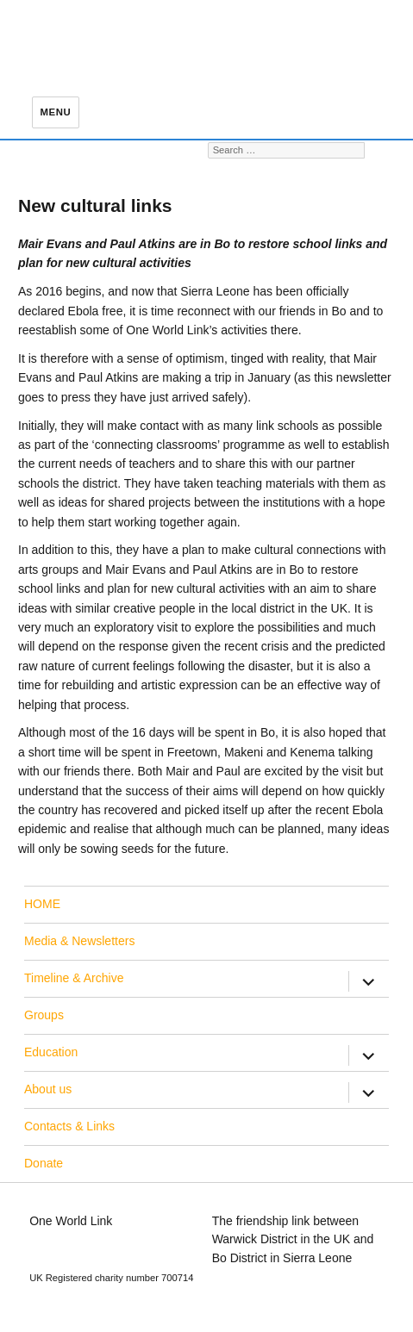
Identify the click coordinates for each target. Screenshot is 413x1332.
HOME (42, 904)
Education (51, 1052)
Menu (56, 112)
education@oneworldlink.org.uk (113, 1258)
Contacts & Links (69, 1126)
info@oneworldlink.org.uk (97, 1239)
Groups (44, 1015)
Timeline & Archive (73, 978)
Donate (43, 1163)
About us (48, 1089)
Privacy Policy (249, 1296)
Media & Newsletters (79, 941)
